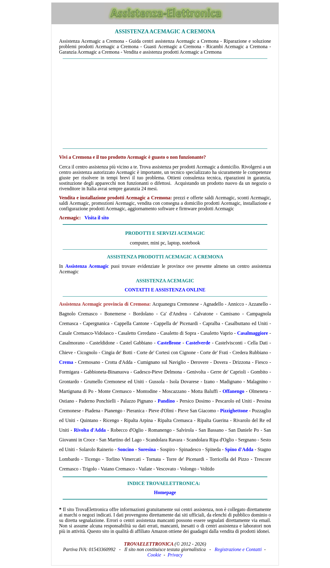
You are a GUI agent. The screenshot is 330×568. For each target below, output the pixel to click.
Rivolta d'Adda (90, 430)
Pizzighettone (234, 410)
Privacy (175, 554)
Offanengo (233, 391)
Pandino (166, 401)
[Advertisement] (165, 103)
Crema (66, 362)
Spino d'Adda (239, 449)
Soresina (147, 449)
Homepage (165, 492)
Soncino (125, 449)
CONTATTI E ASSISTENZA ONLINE (165, 289)
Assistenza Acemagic (87, 266)
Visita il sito (96, 217)
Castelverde (198, 342)
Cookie (154, 554)
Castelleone (169, 342)
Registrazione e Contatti (238, 549)
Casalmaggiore (252, 333)
